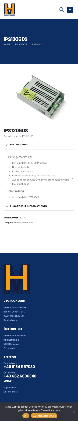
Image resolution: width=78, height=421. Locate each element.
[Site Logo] (9, 10)
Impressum (9, 387)
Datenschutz (10, 391)
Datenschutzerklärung (44, 416)
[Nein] (73, 411)
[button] (61, 9)
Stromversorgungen (24, 222)
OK (25, 416)
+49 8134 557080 (19, 366)
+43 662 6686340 (19, 376)
